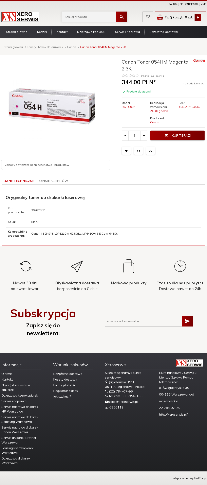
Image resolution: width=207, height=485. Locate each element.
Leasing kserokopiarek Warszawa (17, 450)
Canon (154, 122)
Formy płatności (64, 385)
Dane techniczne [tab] (19, 181)
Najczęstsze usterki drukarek (15, 387)
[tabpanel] (103, 215)
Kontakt (62, 32)
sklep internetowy (182, 478)
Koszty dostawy (65, 379)
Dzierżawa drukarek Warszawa (15, 460)
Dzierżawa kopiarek (91, 32)
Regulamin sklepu (65, 391)
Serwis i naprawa (127, 32)
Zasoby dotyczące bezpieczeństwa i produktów (37, 165)
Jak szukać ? (62, 396)
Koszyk (42, 32)
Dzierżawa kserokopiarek (19, 395)
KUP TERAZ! (177, 135)
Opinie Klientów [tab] (53, 181)
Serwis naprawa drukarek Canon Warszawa (19, 429)
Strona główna (16, 32)
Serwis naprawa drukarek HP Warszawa (19, 409)
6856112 (116, 407)
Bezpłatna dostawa (164, 32)
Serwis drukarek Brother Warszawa (18, 440)
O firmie (7, 374)
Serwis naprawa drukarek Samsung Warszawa (19, 419)
